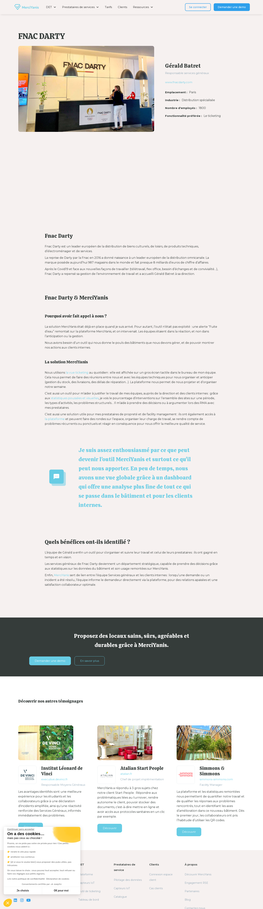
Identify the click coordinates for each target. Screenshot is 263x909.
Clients (122, 7)
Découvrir (110, 828)
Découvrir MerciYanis (198, 874)
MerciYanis (61, 575)
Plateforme (85, 874)
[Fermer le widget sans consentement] (20, 829)
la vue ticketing (77, 372)
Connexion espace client (161, 877)
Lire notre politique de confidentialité (26, 879)
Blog (188, 899)
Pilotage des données (128, 880)
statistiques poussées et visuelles (75, 398)
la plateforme (55, 419)
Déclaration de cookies (57, 879)
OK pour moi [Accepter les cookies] (61, 890)
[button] (51, 7)
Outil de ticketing (89, 891)
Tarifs (108, 7)
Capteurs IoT (86, 882)
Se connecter (198, 7)
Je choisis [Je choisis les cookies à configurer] (23, 890)
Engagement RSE (196, 882)
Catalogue (120, 896)
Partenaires (192, 891)
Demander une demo (232, 7)
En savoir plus (89, 661)
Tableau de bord (88, 899)
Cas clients (156, 888)
